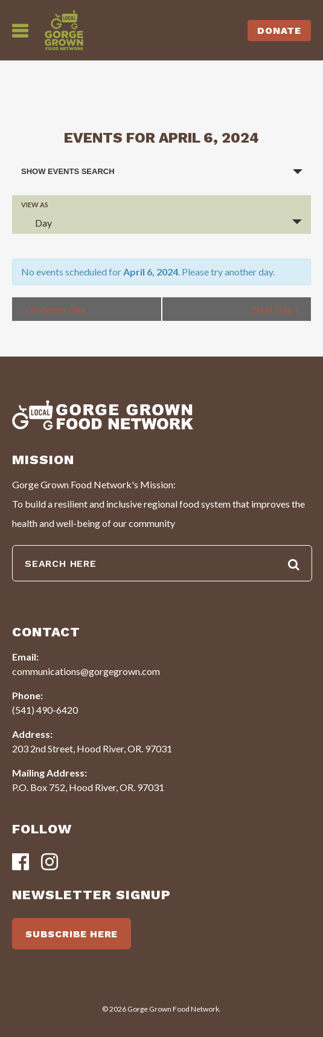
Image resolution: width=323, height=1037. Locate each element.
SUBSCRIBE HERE (71, 934)
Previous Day (54, 309)
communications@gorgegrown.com (86, 671)
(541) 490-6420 (45, 710)
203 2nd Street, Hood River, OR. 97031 (92, 748)
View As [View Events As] (34, 204)
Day (36, 222)
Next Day (275, 309)
